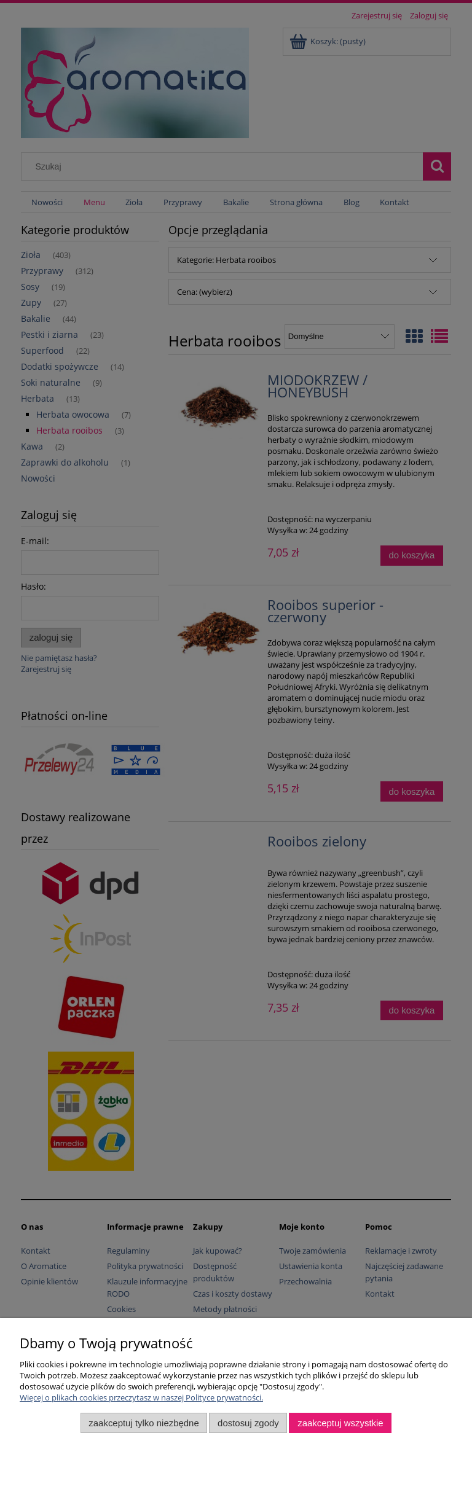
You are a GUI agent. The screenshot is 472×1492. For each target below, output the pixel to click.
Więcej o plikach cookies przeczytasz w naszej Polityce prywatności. (141, 1397)
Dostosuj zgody (248, 1423)
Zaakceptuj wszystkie (340, 1423)
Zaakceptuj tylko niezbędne (143, 1423)
